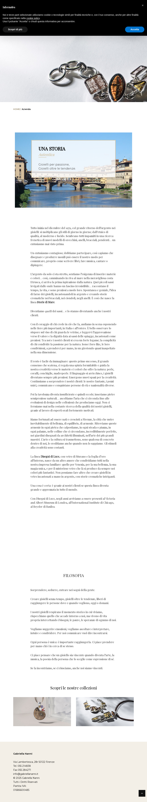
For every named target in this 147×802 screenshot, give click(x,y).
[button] (142, 5)
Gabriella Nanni (22, 753)
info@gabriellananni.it (25, 773)
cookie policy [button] (33, 18)
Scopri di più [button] (15, 29)
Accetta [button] (134, 29)
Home (16, 109)
